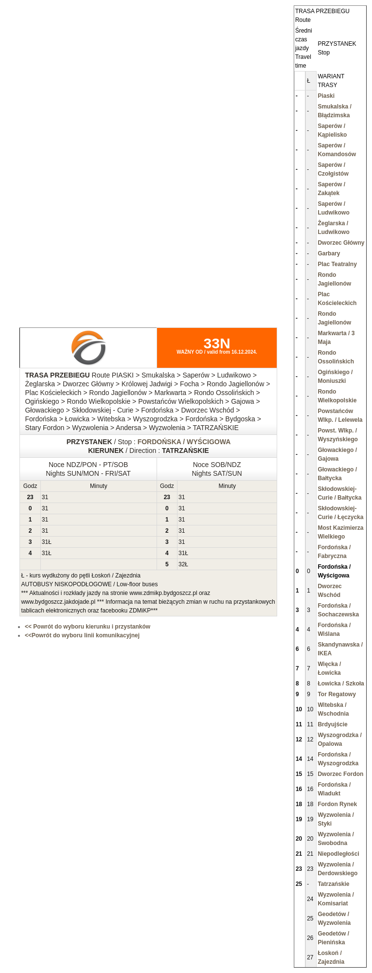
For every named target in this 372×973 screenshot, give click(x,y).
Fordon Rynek (337, 804)
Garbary (329, 253)
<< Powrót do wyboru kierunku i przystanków (87, 626)
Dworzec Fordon (340, 774)
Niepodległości (338, 853)
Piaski (326, 95)
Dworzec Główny (341, 242)
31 (45, 497)
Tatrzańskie (333, 884)
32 (181, 564)
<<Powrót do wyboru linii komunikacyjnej (82, 635)
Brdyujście (332, 724)
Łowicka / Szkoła (341, 683)
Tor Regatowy (336, 694)
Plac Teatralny (337, 264)
